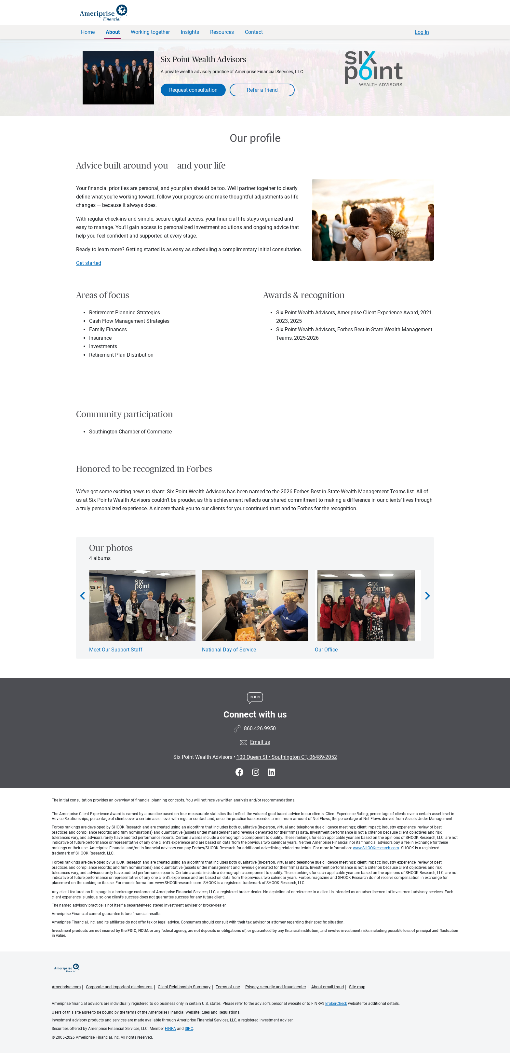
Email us (260, 742)
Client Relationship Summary (184, 986)
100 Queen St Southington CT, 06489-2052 (286, 757)
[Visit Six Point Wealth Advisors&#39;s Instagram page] (256, 772)
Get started (88, 263)
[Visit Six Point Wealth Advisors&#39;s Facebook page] (240, 772)
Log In (422, 32)
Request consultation (193, 90)
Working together (150, 32)
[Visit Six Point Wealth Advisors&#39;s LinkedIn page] (271, 772)
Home (88, 32)
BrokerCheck (336, 1003)
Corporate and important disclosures (119, 986)
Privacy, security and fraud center (275, 986)
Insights (190, 32)
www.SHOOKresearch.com (376, 848)
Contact (254, 32)
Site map (357, 986)
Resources (222, 32)
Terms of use (228, 986)
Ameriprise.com (66, 986)
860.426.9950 (260, 728)
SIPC (189, 1028)
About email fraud (327, 986)
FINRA (170, 1028)
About (113, 32)
